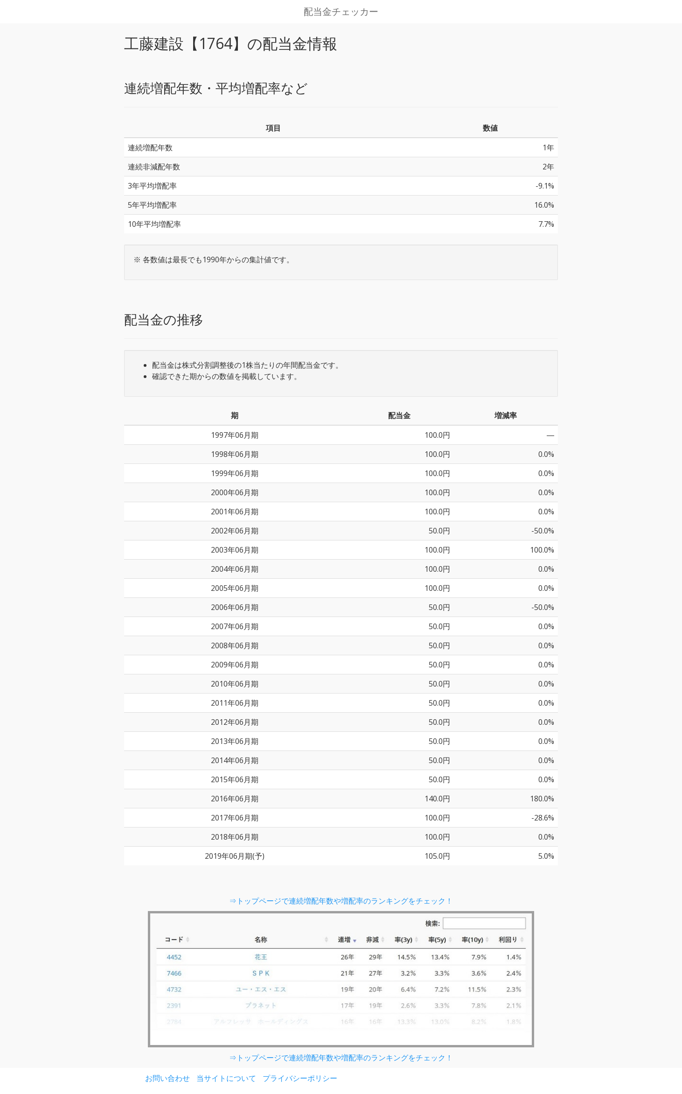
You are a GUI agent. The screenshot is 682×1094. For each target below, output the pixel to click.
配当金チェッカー (341, 12)
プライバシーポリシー (300, 1078)
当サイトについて (226, 1078)
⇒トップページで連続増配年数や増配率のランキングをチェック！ (341, 901)
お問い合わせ (167, 1078)
